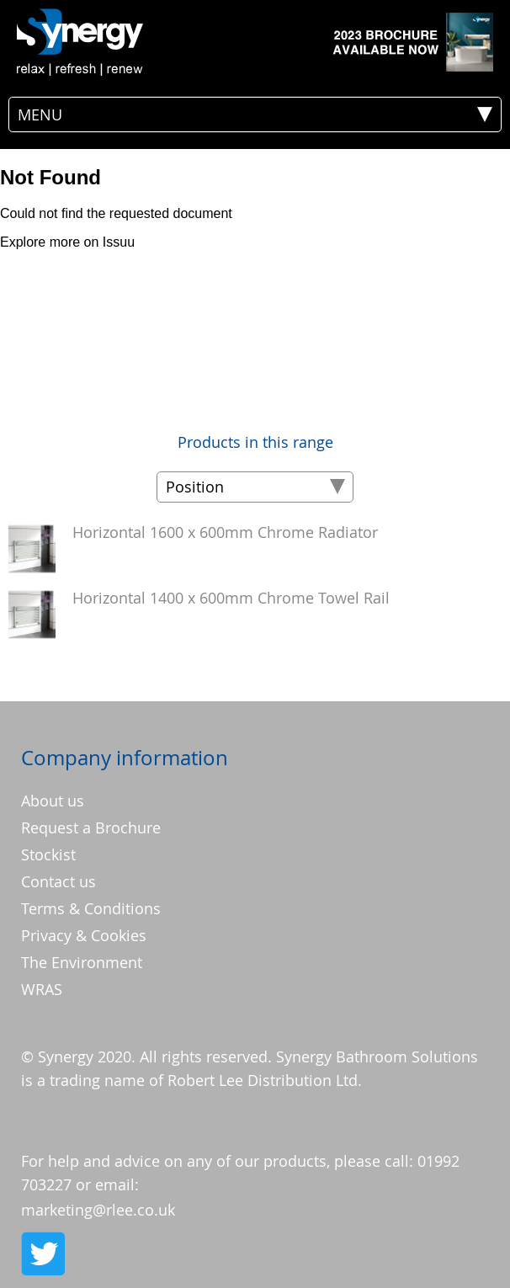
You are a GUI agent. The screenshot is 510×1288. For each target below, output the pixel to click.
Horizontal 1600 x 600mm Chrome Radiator (225, 532)
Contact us (58, 881)
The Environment (81, 962)
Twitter (42, 1253)
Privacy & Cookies (83, 935)
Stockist (48, 854)
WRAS (41, 989)
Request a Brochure (91, 827)
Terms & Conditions (91, 908)
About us (52, 800)
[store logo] (80, 42)
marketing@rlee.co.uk (98, 1210)
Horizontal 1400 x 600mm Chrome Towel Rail (231, 598)
